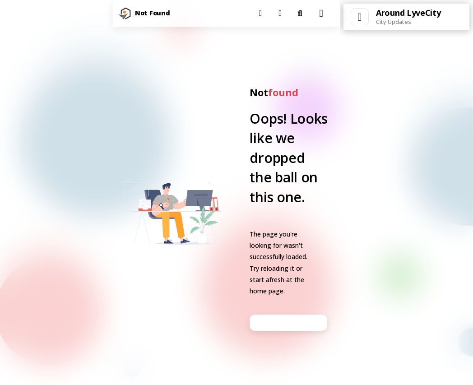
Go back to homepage (288, 322)
